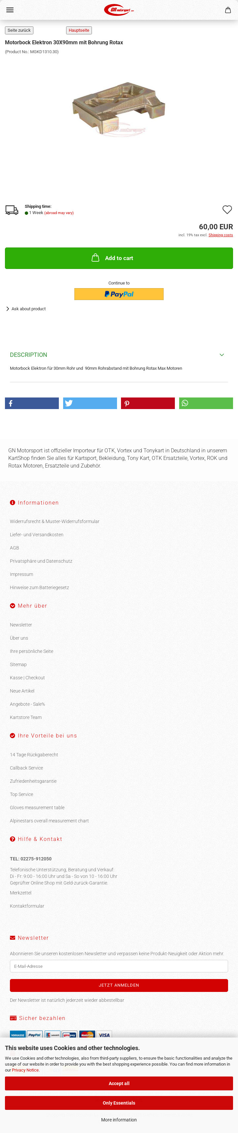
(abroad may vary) (59, 213)
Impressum (21, 574)
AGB (14, 547)
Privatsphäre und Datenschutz (41, 561)
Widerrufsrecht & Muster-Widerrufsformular (54, 521)
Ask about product (29, 308)
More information (119, 1119)
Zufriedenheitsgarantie (33, 781)
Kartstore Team (26, 717)
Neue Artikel (22, 691)
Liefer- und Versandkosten (36, 534)
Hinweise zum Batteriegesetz (39, 587)
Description (28, 354)
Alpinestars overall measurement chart (49, 820)
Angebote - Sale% (27, 704)
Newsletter (21, 624)
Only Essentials (119, 1103)
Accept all (119, 1083)
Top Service (21, 794)
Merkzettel (20, 892)
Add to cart (111, 257)
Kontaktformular (27, 906)
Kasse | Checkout (27, 677)
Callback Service (26, 768)
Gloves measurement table (37, 807)
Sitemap (18, 664)
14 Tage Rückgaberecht (34, 754)
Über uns (19, 638)
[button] (32, 403)
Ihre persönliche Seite (31, 651)
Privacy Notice (25, 1070)
